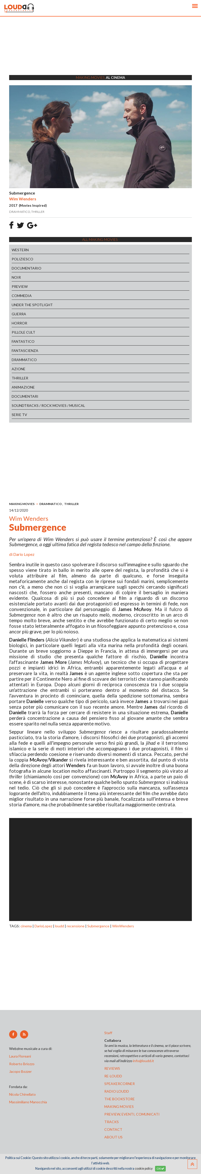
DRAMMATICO (24, 360)
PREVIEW (20, 286)
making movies (119, 1106)
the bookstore (119, 1099)
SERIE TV (19, 414)
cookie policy (144, 1168)
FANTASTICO (23, 341)
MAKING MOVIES (22, 504)
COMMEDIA (22, 295)
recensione (76, 926)
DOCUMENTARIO (26, 268)
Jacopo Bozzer (20, 1071)
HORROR (19, 323)
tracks (111, 1122)
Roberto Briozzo (22, 1064)
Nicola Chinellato (22, 1094)
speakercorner (119, 1083)
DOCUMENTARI (25, 396)
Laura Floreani (20, 1056)
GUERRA (19, 314)
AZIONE (18, 369)
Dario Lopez (24, 554)
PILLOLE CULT (23, 332)
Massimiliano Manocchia (28, 1102)
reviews (112, 1068)
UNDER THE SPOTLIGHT (32, 305)
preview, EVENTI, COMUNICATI (132, 1114)
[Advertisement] (100, 52)
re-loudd (113, 1076)
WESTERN (20, 250)
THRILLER (20, 378)
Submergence (98, 926)
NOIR (16, 277)
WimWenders (123, 926)
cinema (26, 926)
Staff (108, 1033)
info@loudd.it (143, 1061)
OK (160, 1168)
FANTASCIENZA (25, 350)
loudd (59, 926)
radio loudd (116, 1091)
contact (113, 1129)
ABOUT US (113, 1137)
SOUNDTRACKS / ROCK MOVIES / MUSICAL (48, 405)
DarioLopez (43, 926)
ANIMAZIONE (23, 387)
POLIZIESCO (22, 259)
